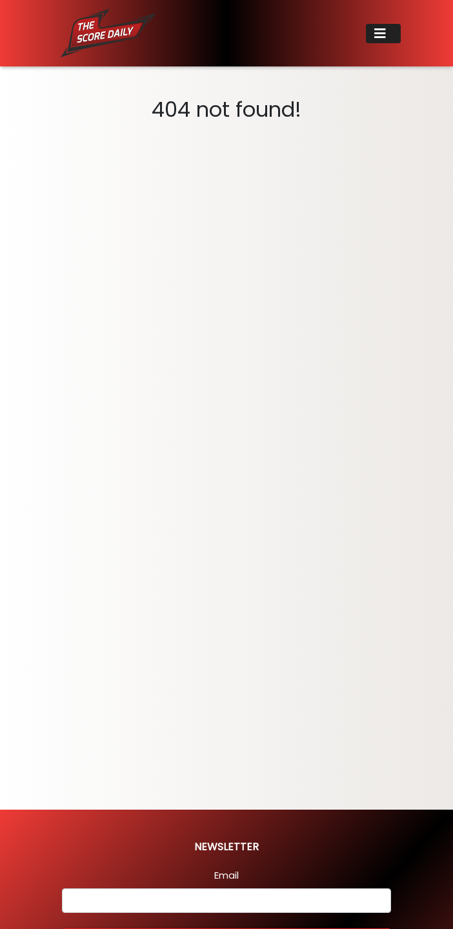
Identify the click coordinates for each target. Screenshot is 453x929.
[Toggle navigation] (383, 33)
